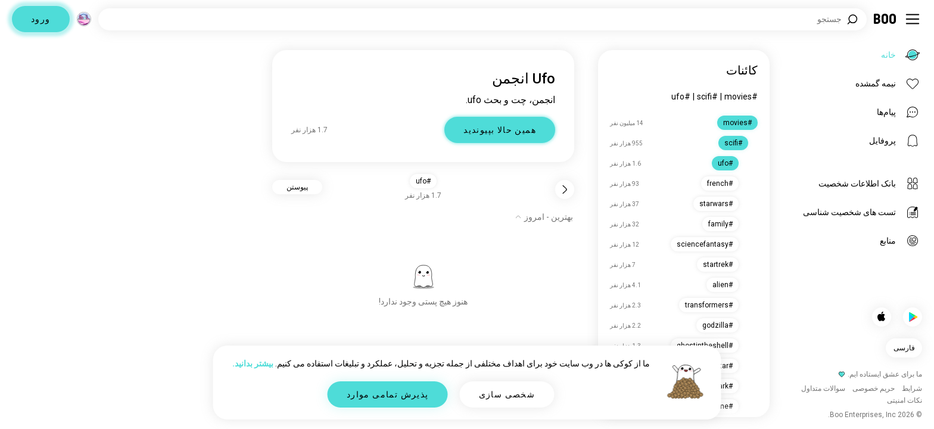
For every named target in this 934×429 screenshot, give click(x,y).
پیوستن (297, 187)
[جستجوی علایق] (482, 19)
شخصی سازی (507, 394)
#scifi (707, 96)
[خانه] (885, 19)
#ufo (680, 96)
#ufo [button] (423, 181)
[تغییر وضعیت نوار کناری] (912, 19)
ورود (41, 19)
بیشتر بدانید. (252, 363)
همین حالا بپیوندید (499, 130)
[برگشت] (564, 189)
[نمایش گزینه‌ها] (544, 217)
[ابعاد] (84, 19)
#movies (741, 96)
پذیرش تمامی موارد (388, 394)
